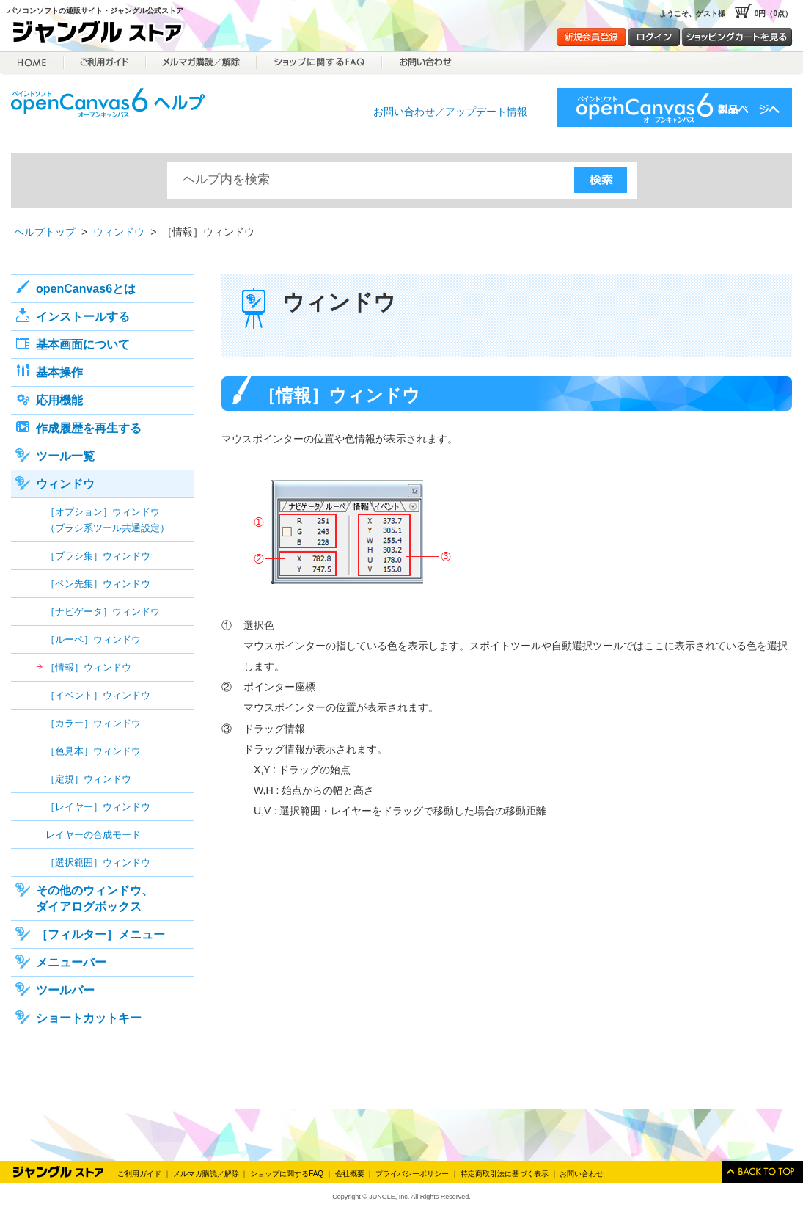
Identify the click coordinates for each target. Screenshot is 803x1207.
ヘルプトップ (45, 232)
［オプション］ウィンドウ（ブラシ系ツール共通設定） (107, 519)
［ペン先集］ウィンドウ (97, 583)
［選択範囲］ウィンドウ (97, 862)
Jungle (58, 1172)
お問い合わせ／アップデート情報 (450, 111)
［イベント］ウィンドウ (97, 695)
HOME (32, 62)
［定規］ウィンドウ (88, 778)
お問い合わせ (582, 1174)
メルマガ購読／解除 (201, 62)
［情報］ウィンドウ (88, 667)
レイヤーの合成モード (93, 834)
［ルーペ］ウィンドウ (93, 639)
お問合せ (424, 62)
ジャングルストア (102, 34)
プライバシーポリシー (412, 1174)
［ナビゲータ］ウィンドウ (102, 611)
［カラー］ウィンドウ (93, 723)
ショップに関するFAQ (319, 62)
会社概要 (349, 1174)
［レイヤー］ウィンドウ (97, 806)
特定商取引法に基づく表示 (505, 1174)
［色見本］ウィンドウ (93, 750)
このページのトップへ (762, 1172)
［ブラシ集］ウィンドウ (97, 555)
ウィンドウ (118, 232)
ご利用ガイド (105, 62)
